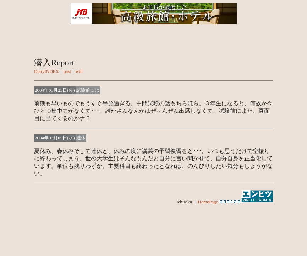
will (79, 71)
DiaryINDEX (46, 71)
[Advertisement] (154, 229)
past (67, 71)
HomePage (208, 201)
